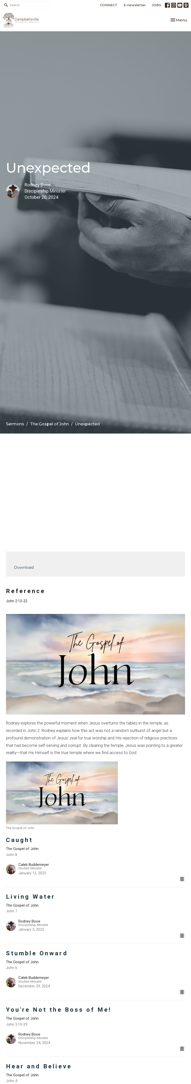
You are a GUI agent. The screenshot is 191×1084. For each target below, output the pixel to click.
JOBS (156, 5)
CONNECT (108, 5)
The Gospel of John (49, 424)
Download (24, 567)
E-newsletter (135, 5)
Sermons (15, 424)
